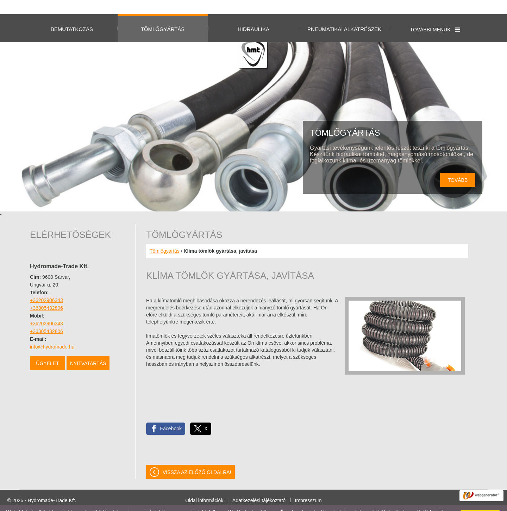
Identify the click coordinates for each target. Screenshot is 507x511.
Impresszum (308, 486)
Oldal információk (204, 486)
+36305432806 (46, 294)
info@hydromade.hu (52, 332)
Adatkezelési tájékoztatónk (143, 503)
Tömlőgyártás (165, 237)
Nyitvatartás (88, 349)
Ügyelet (47, 349)
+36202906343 (46, 286)
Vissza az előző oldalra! (197, 458)
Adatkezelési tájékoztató (259, 486)
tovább (458, 166)
